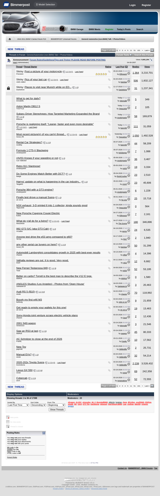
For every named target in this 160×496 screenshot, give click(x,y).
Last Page (79, 72)
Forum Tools (122, 55)
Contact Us (122, 468)
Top (155, 468)
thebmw (19, 119)
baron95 (123, 128)
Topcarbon (123, 137)
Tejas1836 (123, 109)
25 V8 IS (19, 200)
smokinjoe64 (122, 118)
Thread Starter (30, 67)
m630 (125, 168)
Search (139, 29)
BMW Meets (94, 29)
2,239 (136, 363)
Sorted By (11, 402)
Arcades (19, 231)
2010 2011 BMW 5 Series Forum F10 (31, 39)
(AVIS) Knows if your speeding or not (37, 158)
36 (135, 159)
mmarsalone (122, 381)
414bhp (19, 145)
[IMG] (9, 451)
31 (135, 88)
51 (135, 50)
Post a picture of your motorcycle (43, 71)
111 (136, 126)
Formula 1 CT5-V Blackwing (32, 150)
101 (138, 50)
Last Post (120, 67)
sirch (18, 381)
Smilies (10, 449)
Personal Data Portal (99, 488)
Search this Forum (143, 55)
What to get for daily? (28, 98)
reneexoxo (20, 326)
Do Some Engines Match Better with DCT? (40, 173)
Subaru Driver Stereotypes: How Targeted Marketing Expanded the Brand (58, 113)
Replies (135, 67)
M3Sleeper (123, 153)
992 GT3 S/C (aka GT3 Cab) (32, 228)
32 (135, 355)
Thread (19, 67)
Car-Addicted (21, 161)
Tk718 (18, 239)
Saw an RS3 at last (27, 330)
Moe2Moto (20, 223)
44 (135, 143)
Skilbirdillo (123, 349)
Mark (15, 62)
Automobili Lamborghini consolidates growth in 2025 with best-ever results (58, 252)
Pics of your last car (36, 79)
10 (135, 339)
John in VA (123, 302)
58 (135, 116)
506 (136, 80)
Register (146, 5)
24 (135, 229)
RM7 (125, 239)
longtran (119, 402)
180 (136, 222)
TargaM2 (19, 184)
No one (124, 200)
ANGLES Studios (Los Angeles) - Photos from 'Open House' (50, 283)
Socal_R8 (20, 137)
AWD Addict (21, 82)
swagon (124, 333)
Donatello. (20, 101)
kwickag (124, 82)
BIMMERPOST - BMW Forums (140, 468)
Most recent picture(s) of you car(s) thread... (41, 134)
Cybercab (21, 378)
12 (135, 261)
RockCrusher (122, 176)
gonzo (124, 231)
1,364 (136, 72)
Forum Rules (12, 457)
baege (18, 176)
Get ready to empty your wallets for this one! (41, 307)
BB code (10, 447)
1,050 (136, 135)
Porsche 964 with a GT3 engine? (35, 189)
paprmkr (19, 349)
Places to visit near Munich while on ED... (48, 87)
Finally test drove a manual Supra (35, 197)
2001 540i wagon (26, 323)
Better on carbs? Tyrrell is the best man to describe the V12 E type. (54, 276)
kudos (18, 216)
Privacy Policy (58, 488)
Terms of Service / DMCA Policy (77, 488)
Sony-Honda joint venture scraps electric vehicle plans (47, 315)
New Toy (21, 346)
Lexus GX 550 (24, 370)
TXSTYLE (20, 109)
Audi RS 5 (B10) (25, 291)
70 (135, 292)
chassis (19, 129)
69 (135, 371)
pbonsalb (123, 101)
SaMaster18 (21, 286)
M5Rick (19, 278)
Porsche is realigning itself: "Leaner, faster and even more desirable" (55, 124)
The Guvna (122, 223)
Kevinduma (20, 365)
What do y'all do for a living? (32, 220)
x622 (125, 263)
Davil (18, 263)
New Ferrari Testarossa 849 (32, 268)
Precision (19, 74)
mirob (18, 294)
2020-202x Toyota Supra (30, 362)
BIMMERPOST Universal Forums (63, 39)
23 (135, 174)
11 (131, 50)
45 (135, 332)
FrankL (19, 341)
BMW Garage (77, 29)
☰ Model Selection (45, 4)
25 (135, 198)
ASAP (124, 184)
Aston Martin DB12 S (28, 106)
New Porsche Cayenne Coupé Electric (38, 213)
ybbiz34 (112, 402)
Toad (18, 271)
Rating (108, 67)
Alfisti (125, 255)
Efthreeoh (123, 74)
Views (147, 67)
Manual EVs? (23, 354)
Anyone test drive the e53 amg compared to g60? (44, 236)
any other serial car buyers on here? (36, 244)
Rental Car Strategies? (29, 142)
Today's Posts (123, 29)
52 (135, 269)
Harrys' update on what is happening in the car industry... (48, 181)
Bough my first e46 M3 (29, 299)
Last (147, 50)
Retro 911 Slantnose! (28, 166)
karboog (19, 302)
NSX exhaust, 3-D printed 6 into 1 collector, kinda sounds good (51, 205)
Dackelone (20, 90)
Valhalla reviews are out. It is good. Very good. (42, 260)
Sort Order (35, 402)
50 (135, 245)
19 (135, 167)
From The (51, 402)
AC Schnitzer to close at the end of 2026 (39, 339)
